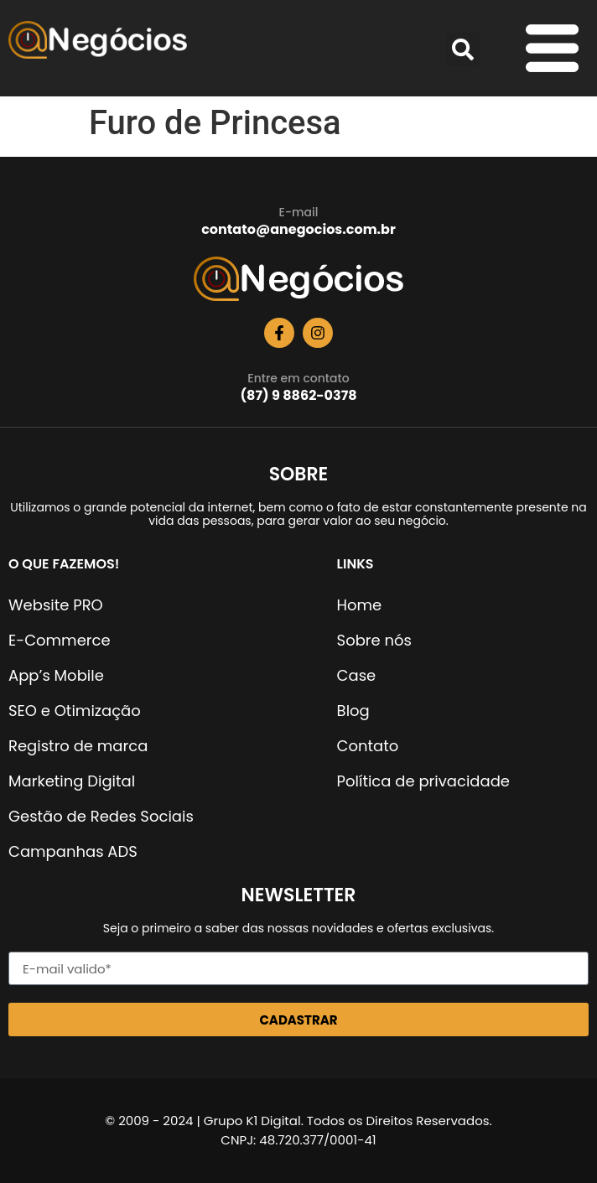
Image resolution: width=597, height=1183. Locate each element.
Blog (353, 710)
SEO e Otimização (74, 710)
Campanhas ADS (73, 851)
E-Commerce (59, 640)
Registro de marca (78, 745)
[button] (463, 49)
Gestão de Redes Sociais (101, 816)
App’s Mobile (56, 675)
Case (356, 675)
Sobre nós (374, 640)
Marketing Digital (71, 781)
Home (359, 604)
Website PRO (55, 604)
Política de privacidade (423, 781)
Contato (368, 745)
